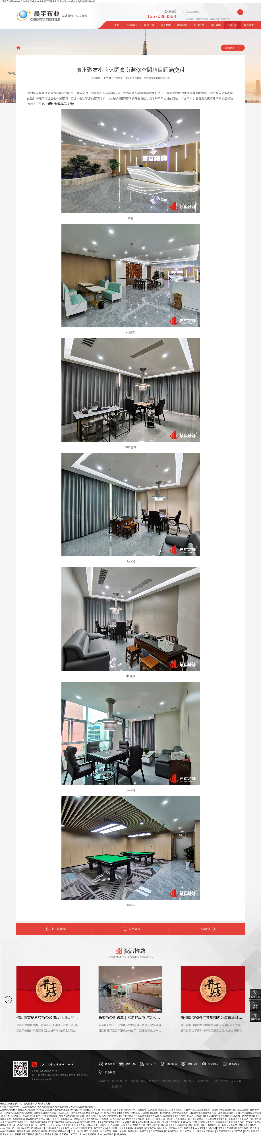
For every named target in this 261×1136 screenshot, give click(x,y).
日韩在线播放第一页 (228, 1113)
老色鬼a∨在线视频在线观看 (144, 1113)
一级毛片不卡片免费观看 (134, 1109)
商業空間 (225, 19)
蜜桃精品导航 (37, 1128)
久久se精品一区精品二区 (73, 1119)
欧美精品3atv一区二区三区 (178, 1131)
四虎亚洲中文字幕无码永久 (160, 1125)
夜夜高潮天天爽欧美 (25, 1134)
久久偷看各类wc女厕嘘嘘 (131, 1128)
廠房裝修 (214, 19)
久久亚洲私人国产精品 (204, 1131)
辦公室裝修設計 (171, 1080)
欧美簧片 (125, 1113)
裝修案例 (132, 25)
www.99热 (199, 1128)
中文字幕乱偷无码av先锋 (228, 1116)
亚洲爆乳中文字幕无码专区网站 (190, 1125)
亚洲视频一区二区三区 (101, 1131)
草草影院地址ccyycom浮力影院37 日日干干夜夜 (36, 1119)
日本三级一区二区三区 (40, 1125)
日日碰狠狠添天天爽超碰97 (203, 1113)
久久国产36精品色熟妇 (108, 1116)
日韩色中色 (210, 1128)
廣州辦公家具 (138, 1080)
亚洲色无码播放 (124, 1122)
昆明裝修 (117, 1086)
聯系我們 (249, 25)
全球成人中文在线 (27, 1109)
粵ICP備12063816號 (41, 1079)
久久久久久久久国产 (239, 1119)
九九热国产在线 (88, 1122)
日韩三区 (150, 1119)
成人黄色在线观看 (171, 1122)
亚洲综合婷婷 (24, 1131)
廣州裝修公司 (119, 1080)
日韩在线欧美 (213, 1125)
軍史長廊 (236, 1080)
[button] (8, 999)
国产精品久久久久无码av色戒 (18, 1113)
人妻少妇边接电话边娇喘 (133, 1125)
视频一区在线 (120, 1131)
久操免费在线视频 (106, 1122)
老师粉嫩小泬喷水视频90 (170, 1109)
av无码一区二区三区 (194, 1109)
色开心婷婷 (22, 1125)
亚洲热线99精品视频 (59, 1131)
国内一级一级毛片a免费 (17, 1128)
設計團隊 (216, 25)
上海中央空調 (220, 1080)
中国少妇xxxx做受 (110, 1113)
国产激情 (152, 1109)
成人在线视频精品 (88, 1134)
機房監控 (154, 1080)
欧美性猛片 (133, 1131)
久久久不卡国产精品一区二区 (15, 1116)
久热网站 (90, 1116)
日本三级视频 (157, 1131)
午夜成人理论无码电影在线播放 (52, 1109)
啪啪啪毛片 (121, 1134)
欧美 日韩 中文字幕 (111, 1109)
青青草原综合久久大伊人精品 (230, 1122)
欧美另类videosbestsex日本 (147, 1122)
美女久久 (222, 1119)
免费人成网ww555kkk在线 (72, 1116)
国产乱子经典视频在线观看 (34, 1122)
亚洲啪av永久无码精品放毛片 (174, 1113)
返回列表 (230, 47)
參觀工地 (149, 25)
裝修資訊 (232, 25)
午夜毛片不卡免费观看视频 (44, 1116)
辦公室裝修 (202, 19)
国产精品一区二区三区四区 (189, 1116)
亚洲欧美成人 (52, 1128)
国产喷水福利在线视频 (97, 1119)
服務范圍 (199, 25)
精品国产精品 (100, 1128)
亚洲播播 (113, 1128)
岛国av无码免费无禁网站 (234, 1125)
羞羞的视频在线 (40, 1131)
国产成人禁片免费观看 (47, 1134)
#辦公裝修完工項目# (60, 103)
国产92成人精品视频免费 (162, 1116)
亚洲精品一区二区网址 (109, 1125)
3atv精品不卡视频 (78, 1109)
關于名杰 (166, 25)
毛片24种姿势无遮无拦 (203, 1122)
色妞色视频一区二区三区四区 (234, 1109)
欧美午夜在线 (212, 1109)
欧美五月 (144, 1131)
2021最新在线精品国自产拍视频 (233, 1128)
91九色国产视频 (118, 1119)
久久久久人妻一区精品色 (84, 1125)
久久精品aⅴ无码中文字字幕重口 (76, 1128)
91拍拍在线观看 (106, 1134)
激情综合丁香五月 (62, 1125)
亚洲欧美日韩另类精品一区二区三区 (51, 1113)
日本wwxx (186, 1122)
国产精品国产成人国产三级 (229, 1131)
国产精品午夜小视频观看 (181, 1128)
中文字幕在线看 (57, 1122)
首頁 (116, 25)
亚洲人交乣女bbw (136, 1119)
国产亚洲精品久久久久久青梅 (134, 1116)
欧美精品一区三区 (69, 1134)
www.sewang (72, 1122)
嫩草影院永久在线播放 (156, 1128)
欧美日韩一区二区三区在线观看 (171, 1119)
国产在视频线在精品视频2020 (85, 1113)
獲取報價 (182, 25)
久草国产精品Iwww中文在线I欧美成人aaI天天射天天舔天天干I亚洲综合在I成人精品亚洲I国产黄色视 (48, 1)
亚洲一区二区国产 (79, 1131)
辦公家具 (188, 1080)
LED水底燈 (203, 1080)
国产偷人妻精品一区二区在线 (202, 1119)
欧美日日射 (209, 1116)
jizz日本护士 (94, 1109)
